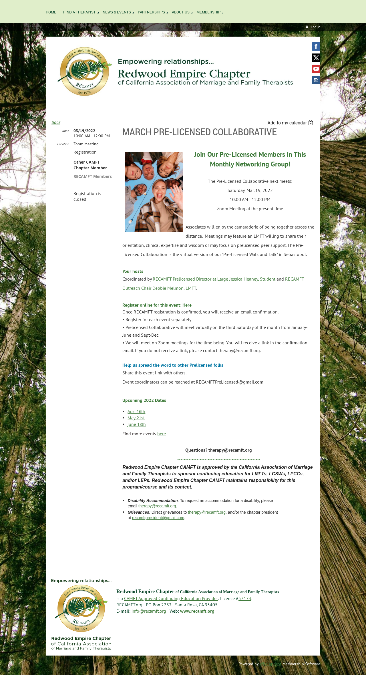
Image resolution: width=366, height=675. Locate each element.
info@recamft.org (149, 611)
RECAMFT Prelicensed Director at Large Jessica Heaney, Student (214, 279)
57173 (244, 598)
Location (63, 144)
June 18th (137, 424)
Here (187, 305)
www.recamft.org (197, 611)
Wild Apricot (270, 663)
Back (55, 122)
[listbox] (291, 122)
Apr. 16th (136, 411)
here (161, 433)
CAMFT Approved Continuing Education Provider (171, 598)
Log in (315, 27)
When (65, 131)
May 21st (136, 417)
